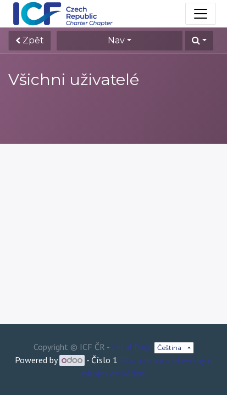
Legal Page (132, 346)
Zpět (29, 40)
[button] (199, 40)
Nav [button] (116, 40)
